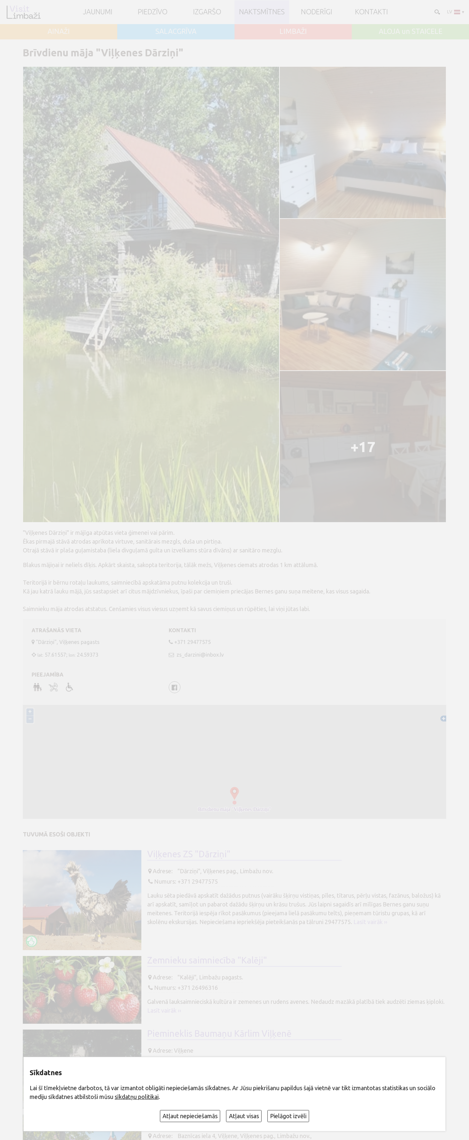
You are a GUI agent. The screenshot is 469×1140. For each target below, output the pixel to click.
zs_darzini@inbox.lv (199, 655)
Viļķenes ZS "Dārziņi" (189, 854)
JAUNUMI (97, 12)
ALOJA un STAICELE (410, 31)
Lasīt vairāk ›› (370, 922)
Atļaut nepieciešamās (190, 1116)
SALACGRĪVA (175, 31)
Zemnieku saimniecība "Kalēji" (207, 960)
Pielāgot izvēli (288, 1116)
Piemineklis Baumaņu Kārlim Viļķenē (219, 1033)
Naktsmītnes (262, 12)
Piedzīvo (152, 12)
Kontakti (371, 12)
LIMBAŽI (293, 31)
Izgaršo (207, 12)
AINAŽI (59, 31)
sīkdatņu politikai (137, 1096)
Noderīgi (316, 12)
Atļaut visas (244, 1116)
